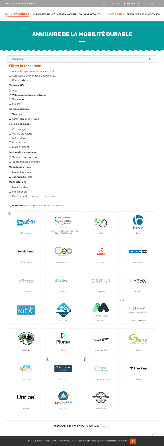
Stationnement (20, 146)
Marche (16, 103)
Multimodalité (20, 187)
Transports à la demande (26, 161)
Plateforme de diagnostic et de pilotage (34, 196)
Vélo (14, 90)
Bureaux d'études (22, 80)
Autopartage (19, 138)
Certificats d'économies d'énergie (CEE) (34, 75)
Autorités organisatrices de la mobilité (33, 71)
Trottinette (18, 99)
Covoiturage (19, 129)
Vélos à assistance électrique (29, 95)
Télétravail (18, 114)
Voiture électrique (22, 133)
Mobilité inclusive (22, 172)
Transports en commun (25, 157)
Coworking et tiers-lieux (25, 118)
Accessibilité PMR (22, 176)
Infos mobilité (19, 191)
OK (132, 441)
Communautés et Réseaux (21, 3)
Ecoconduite (19, 142)
